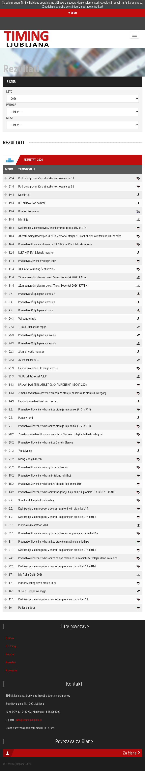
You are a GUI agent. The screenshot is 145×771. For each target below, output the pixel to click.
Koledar (10, 654)
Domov (10, 638)
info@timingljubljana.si (29, 719)
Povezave (11, 670)
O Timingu (11, 646)
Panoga (11, 104)
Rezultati (11, 662)
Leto (9, 91)
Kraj (9, 117)
